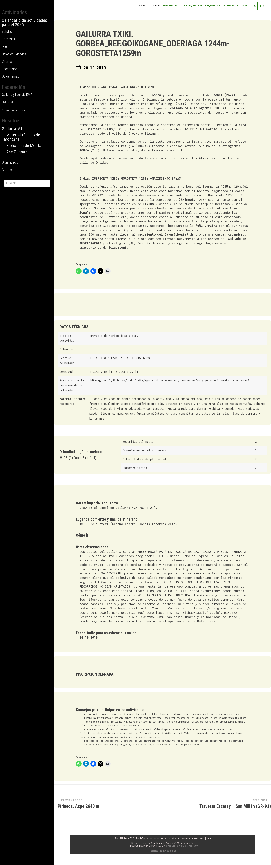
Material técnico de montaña (22, 137)
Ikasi (5, 46)
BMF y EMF (8, 102)
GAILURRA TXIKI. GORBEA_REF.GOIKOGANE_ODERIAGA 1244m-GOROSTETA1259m (153, 43)
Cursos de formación (14, 110)
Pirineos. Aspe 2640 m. (79, 806)
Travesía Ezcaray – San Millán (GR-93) (235, 806)
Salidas (7, 31)
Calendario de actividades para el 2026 (24, 22)
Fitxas (156, 5)
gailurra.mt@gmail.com (182, 845)
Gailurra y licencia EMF (17, 95)
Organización (11, 162)
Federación (10, 69)
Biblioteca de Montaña (26, 145)
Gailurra (144, 5)
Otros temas (10, 76)
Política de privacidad (163, 851)
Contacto (8, 170)
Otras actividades (14, 54)
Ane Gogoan (16, 151)
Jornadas (8, 39)
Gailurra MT (12, 128)
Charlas (7, 61)
